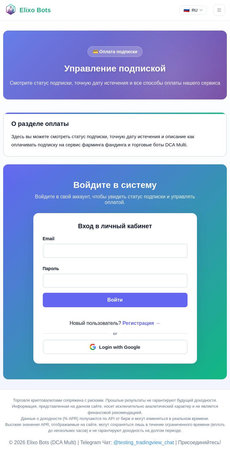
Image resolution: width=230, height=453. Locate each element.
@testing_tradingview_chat (145, 442)
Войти (115, 300)
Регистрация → (141, 323)
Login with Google (115, 347)
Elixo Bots (35, 10)
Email (48, 238)
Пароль (51, 268)
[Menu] (219, 10)
